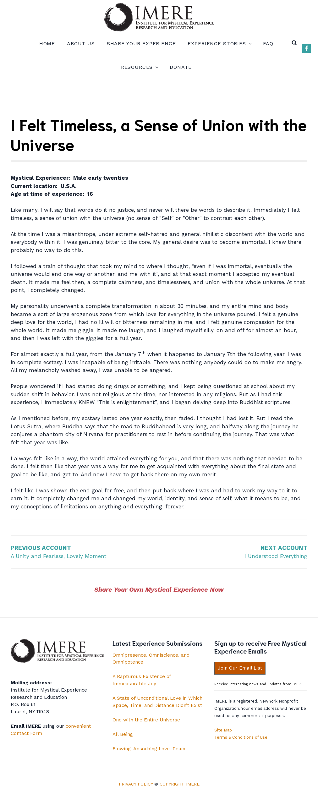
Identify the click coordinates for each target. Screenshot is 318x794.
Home (47, 44)
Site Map (223, 730)
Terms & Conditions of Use (240, 737)
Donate (181, 67)
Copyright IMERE (180, 783)
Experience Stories (219, 44)
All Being (122, 734)
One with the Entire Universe (146, 720)
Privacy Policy (136, 783)
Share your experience (141, 44)
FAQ (268, 44)
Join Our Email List (240, 668)
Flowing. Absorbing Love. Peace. (150, 749)
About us (81, 44)
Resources (139, 67)
